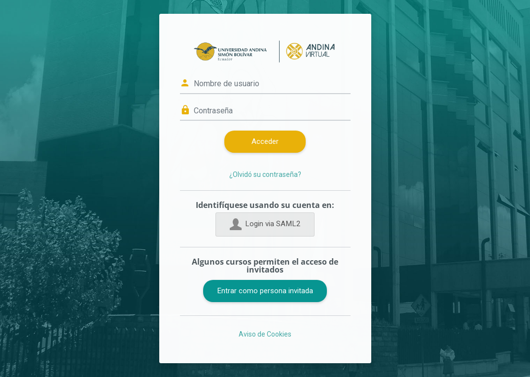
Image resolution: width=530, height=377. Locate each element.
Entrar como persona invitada (265, 290)
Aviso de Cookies (265, 334)
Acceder (265, 141)
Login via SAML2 (265, 224)
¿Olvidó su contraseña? (265, 174)
